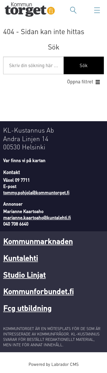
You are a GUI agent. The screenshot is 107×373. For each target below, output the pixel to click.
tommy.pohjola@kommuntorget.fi (36, 192)
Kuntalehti (20, 258)
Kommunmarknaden (38, 241)
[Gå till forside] (30, 10)
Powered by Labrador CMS (54, 364)
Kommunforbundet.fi (38, 291)
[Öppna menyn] (97, 10)
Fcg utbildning (27, 308)
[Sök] (73, 10)
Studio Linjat (24, 274)
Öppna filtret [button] (80, 82)
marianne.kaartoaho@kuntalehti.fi (37, 217)
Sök (84, 65)
